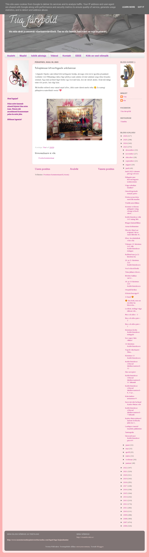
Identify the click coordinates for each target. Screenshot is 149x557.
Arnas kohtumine (132, 226)
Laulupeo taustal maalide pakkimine (133, 427)
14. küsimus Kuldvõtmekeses (133, 345)
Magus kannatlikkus (133, 223)
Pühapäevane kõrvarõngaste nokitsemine (132, 179)
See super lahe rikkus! (131, 339)
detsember (130, 150)
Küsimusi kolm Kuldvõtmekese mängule (132, 332)
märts (128, 456)
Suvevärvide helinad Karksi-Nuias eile (133, 403)
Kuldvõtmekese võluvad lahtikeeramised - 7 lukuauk (133, 411)
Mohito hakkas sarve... (131, 277)
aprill (128, 452)
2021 (125, 471)
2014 (125, 497)
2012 (125, 504)
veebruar (129, 459)
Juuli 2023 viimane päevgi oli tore (132, 172)
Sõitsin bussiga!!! (132, 293)
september (130, 161)
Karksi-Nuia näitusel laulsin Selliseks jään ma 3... (133, 420)
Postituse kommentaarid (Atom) (56, 175)
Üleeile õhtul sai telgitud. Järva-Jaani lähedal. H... (133, 232)
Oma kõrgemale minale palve (131, 192)
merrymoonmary (83, 547)
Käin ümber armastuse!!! (131, 397)
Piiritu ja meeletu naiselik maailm (132, 198)
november (130, 154)
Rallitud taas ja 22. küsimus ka (132, 255)
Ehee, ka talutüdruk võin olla (132, 239)
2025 (125, 140)
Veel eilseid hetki (132, 268)
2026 (125, 136)
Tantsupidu (129, 432)
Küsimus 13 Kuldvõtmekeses (133, 357)
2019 (125, 479)
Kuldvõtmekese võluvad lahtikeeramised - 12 (133, 365)
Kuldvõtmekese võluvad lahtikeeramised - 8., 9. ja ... (133, 389)
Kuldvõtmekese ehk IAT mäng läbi (133, 218)
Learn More (128, 7)
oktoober (129, 157)
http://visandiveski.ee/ (85, 537)
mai (127, 449)
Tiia (124, 97)
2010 (125, 511)
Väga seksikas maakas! (130, 186)
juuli (128, 168)
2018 (125, 482)
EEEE (78, 56)
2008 (125, 519)
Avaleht (11, 56)
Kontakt (67, 56)
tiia (124, 100)
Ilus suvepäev (130, 372)
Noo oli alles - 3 (131, 315)
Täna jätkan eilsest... (133, 272)
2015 (125, 493)
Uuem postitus (42, 168)
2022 (125, 468)
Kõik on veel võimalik (97, 56)
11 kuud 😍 (129, 297)
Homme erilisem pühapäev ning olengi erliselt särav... (132, 210)
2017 (125, 486)
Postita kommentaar (46, 158)
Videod (54, 56)
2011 (125, 508)
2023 (125, 147)
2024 (125, 143)
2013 (125, 500)
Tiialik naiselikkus (132, 203)
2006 (125, 526)
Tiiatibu (123, 121)
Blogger (100, 547)
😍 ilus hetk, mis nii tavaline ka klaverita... (133, 303)
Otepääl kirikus (131, 290)
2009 (125, 515)
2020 (125, 475)
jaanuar (129, 463)
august (128, 165)
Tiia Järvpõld (33, 20)
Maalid (23, 56)
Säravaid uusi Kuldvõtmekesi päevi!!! (132, 438)
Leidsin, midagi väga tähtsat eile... (133, 310)
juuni (128, 445)
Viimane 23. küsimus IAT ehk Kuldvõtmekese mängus (133, 247)
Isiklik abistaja (38, 56)
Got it (141, 7)
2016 (125, 489)
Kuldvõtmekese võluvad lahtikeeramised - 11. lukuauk (133, 378)
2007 (125, 522)
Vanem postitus (106, 168)
